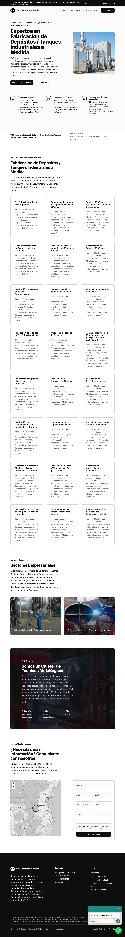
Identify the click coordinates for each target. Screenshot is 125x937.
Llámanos (42, 82)
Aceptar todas (90, 3)
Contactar (108, 10)
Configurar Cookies (98, 890)
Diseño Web (97, 929)
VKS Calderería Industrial (24, 10)
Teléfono (99, 795)
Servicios (76, 10)
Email (78, 795)
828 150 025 (92, 10)
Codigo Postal (82, 805)
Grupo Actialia (109, 929)
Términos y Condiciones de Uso (92, 829)
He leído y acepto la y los (95, 828)
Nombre (79, 785)
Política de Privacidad (102, 826)
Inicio (65, 10)
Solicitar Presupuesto (21, 82)
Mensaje (80, 814)
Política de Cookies (98, 876)
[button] (35, 808)
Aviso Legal (94, 873)
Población (99, 805)
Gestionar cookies (108, 3)
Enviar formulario (93, 834)
